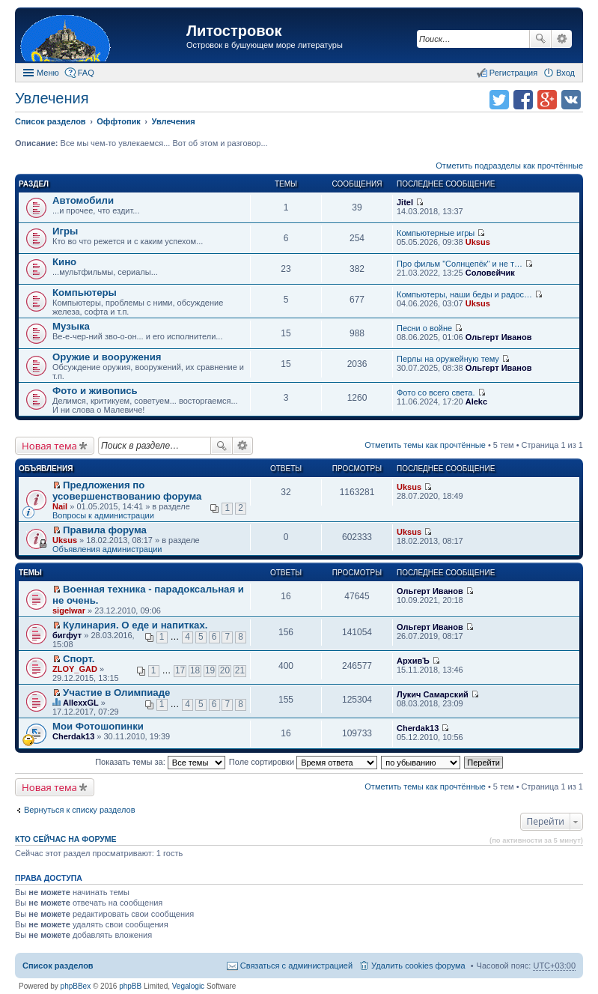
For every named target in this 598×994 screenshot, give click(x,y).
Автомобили (83, 200)
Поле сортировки (303, 761)
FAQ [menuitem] (86, 72)
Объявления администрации (107, 549)
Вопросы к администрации (103, 515)
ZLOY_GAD (74, 668)
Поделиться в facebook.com (523, 99)
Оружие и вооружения (107, 357)
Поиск (540, 39)
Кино (64, 261)
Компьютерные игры (436, 232)
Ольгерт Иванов (499, 337)
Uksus (478, 241)
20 (225, 670)
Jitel (405, 202)
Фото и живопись (95, 390)
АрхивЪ (413, 660)
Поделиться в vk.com (571, 99)
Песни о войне (424, 328)
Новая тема (49, 445)
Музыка (71, 326)
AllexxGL (81, 702)
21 (240, 670)
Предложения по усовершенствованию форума (126, 490)
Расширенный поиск (562, 39)
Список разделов (58, 965)
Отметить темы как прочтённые (425, 444)
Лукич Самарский (433, 694)
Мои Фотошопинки (98, 726)
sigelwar (68, 610)
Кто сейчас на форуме (66, 838)
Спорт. (78, 658)
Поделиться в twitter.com (499, 99)
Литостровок (233, 30)
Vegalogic (188, 986)
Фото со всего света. (436, 392)
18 (195, 670)
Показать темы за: (160, 761)
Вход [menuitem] (565, 72)
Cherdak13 (73, 736)
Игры (65, 231)
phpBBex (76, 986)
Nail (59, 506)
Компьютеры (84, 292)
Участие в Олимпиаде (116, 692)
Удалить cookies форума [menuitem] (418, 965)
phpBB (130, 986)
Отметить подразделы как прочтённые (509, 165)
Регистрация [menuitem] (513, 72)
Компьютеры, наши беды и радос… (464, 294)
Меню (48, 72)
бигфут (67, 635)
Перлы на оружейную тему (448, 358)
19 (210, 670)
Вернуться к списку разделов (79, 809)
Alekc (476, 401)
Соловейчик (490, 272)
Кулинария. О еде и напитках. (135, 625)
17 (180, 670)
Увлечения (51, 98)
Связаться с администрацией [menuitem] (296, 965)
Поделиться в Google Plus (547, 99)
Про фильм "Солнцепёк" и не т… (459, 263)
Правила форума (105, 530)
